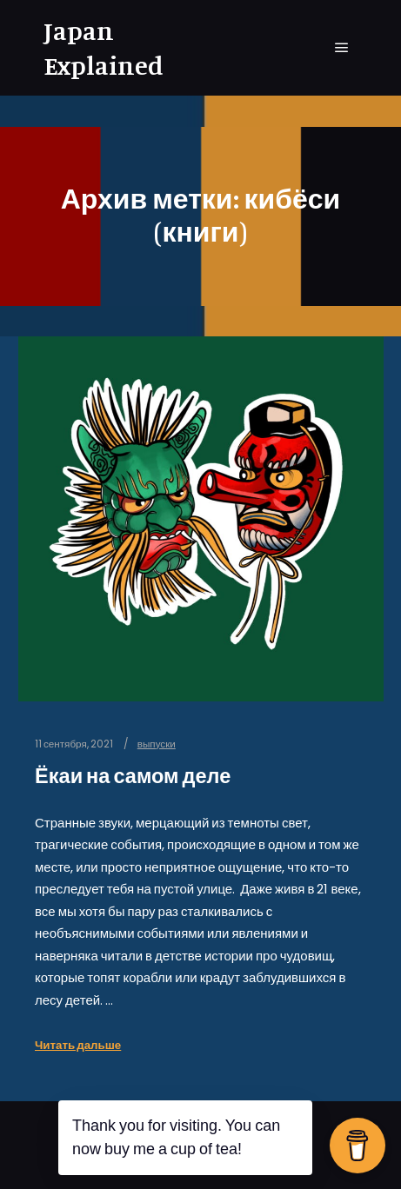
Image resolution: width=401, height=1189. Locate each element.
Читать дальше (78, 1045)
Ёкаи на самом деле (133, 775)
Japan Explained (103, 48)
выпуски (156, 744)
